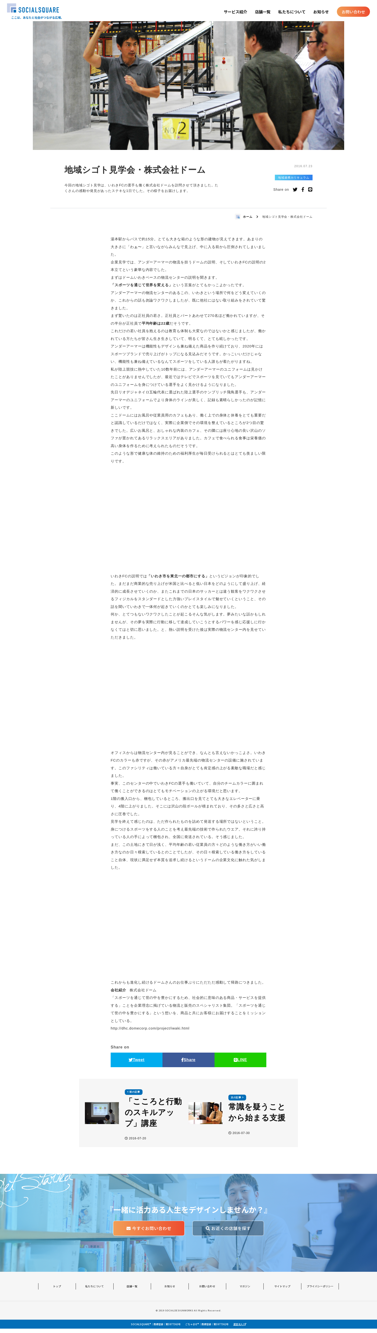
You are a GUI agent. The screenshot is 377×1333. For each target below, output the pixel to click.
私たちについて (291, 12)
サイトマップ (282, 1291)
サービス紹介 (234, 12)
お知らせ (320, 12)
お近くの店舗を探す (228, 1233)
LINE (240, 1062)
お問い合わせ (352, 12)
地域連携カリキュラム (294, 180)
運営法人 (239, 1328)
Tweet (137, 1062)
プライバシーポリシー (320, 1291)
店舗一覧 (262, 12)
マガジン (245, 1291)
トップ (57, 1291)
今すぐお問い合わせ (148, 1233)
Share (188, 1062)
